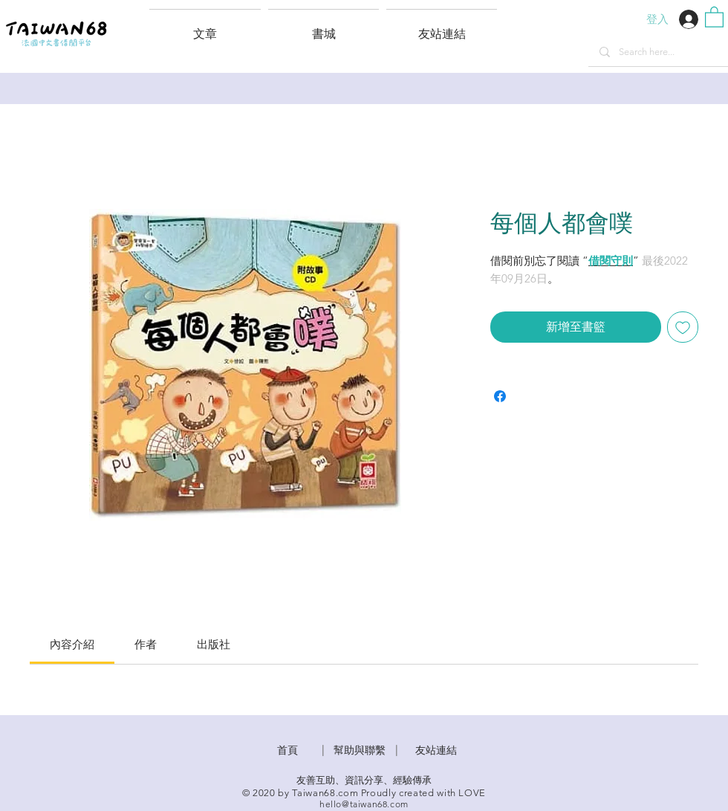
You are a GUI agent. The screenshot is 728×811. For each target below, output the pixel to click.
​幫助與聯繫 (360, 750)
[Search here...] (658, 52)
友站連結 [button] (436, 750)
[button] (442, 27)
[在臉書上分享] (500, 396)
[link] (72, 644)
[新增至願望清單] (682, 327)
